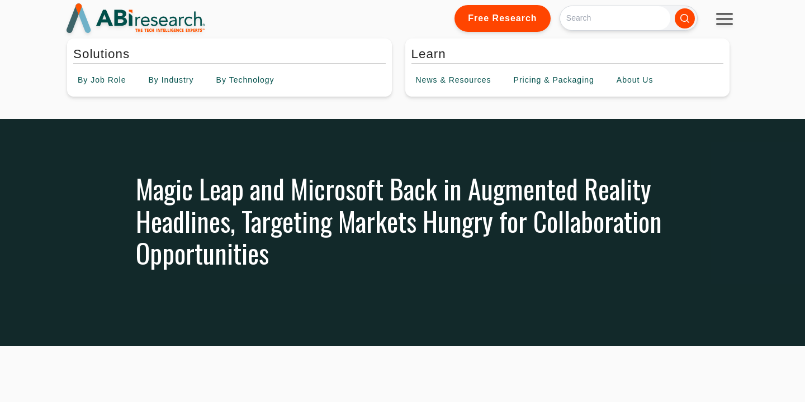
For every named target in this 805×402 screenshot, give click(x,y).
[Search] (615, 18)
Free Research (502, 18)
